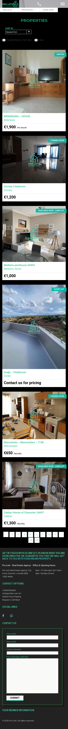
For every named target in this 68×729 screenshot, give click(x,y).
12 (31, 540)
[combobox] (18, 32)
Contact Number (32, 651)
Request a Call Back (11, 600)
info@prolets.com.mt (11, 593)
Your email (32, 643)
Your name (32, 636)
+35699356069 (9, 590)
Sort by (9, 28)
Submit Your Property (11, 596)
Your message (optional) (32, 675)
